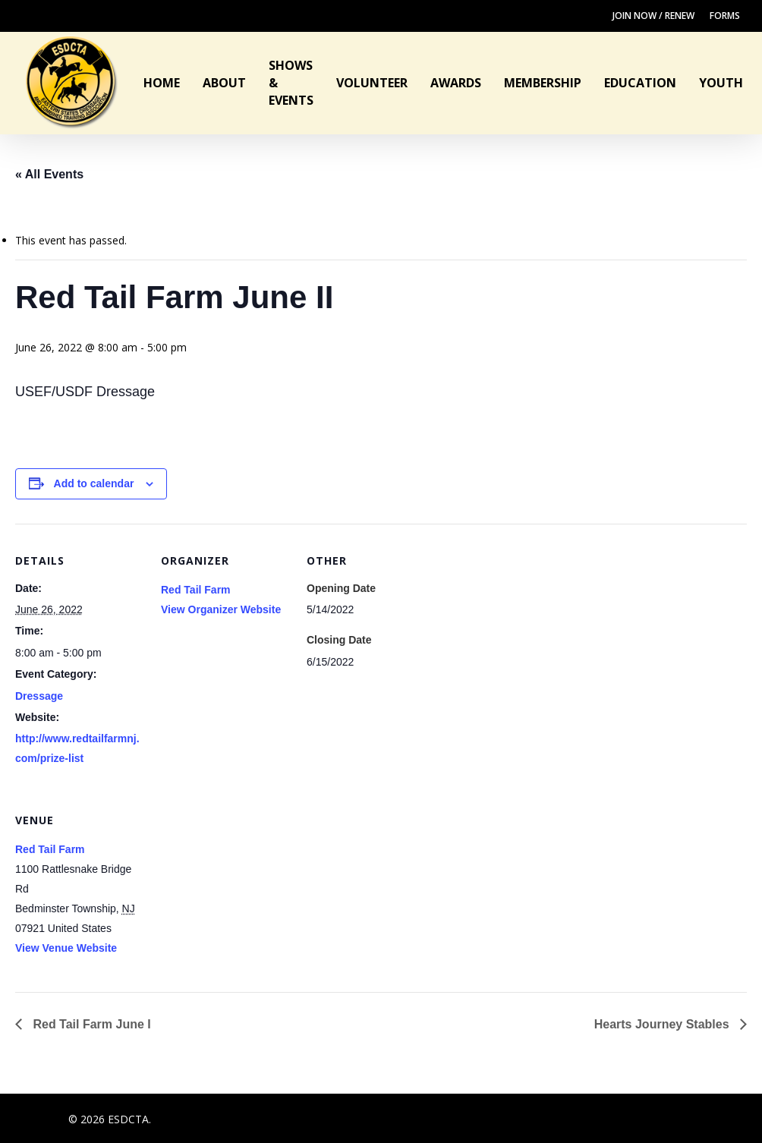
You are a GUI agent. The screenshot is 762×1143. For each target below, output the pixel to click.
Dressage (39, 696)
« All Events (49, 174)
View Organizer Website (221, 609)
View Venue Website (66, 948)
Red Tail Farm (196, 590)
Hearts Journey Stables (663, 1024)
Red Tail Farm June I (90, 1024)
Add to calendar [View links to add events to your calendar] (94, 483)
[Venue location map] (241, 888)
